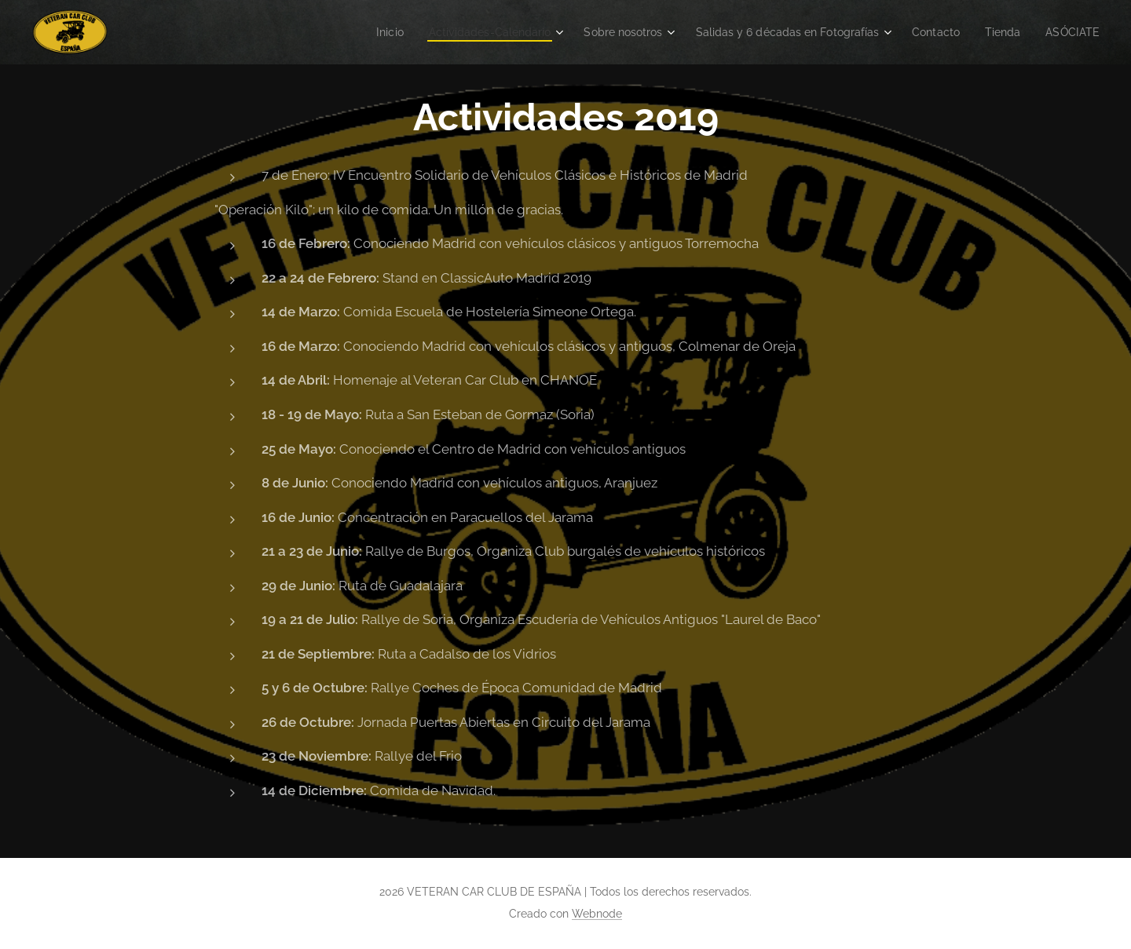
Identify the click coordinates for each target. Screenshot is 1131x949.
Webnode (597, 913)
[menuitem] (347, 32)
